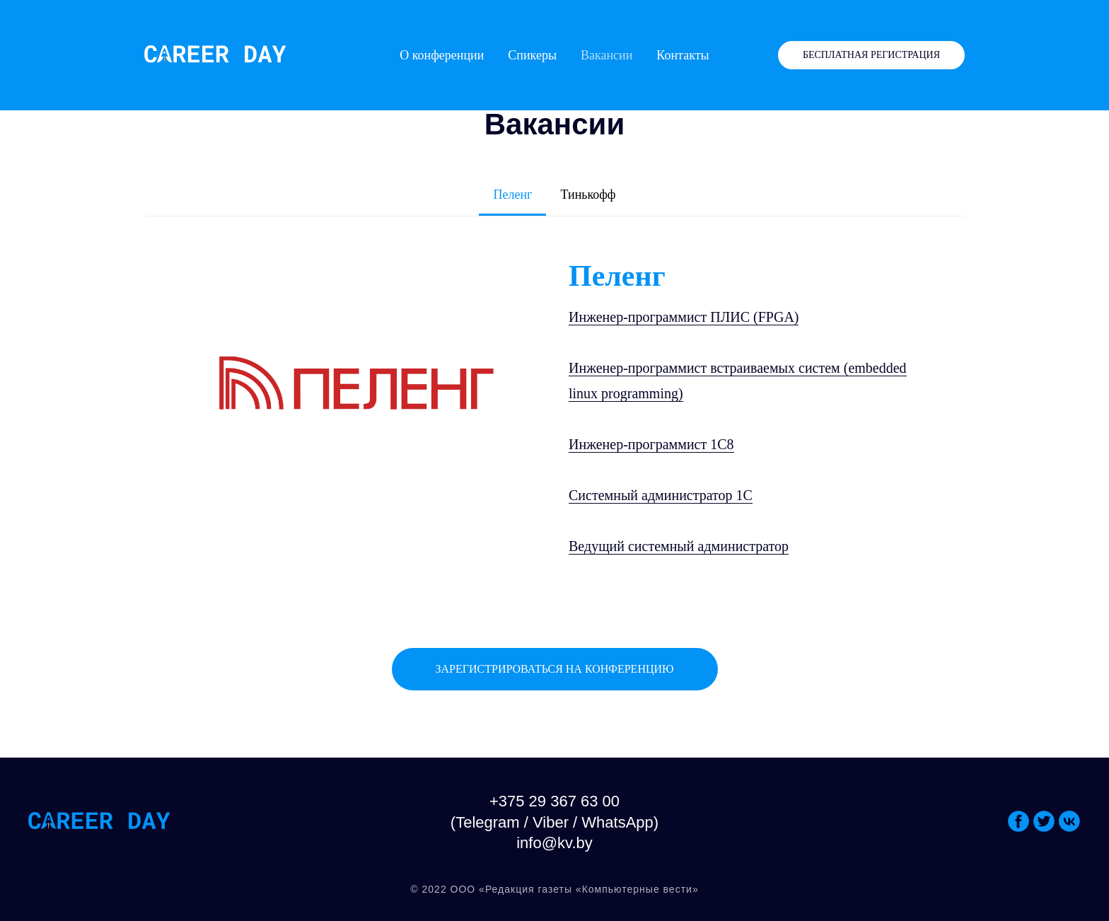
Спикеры (532, 55)
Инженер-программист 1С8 (651, 444)
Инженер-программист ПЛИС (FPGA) (684, 317)
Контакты (682, 55)
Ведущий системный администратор (679, 546)
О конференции (442, 55)
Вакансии (606, 55)
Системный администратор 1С (661, 495)
